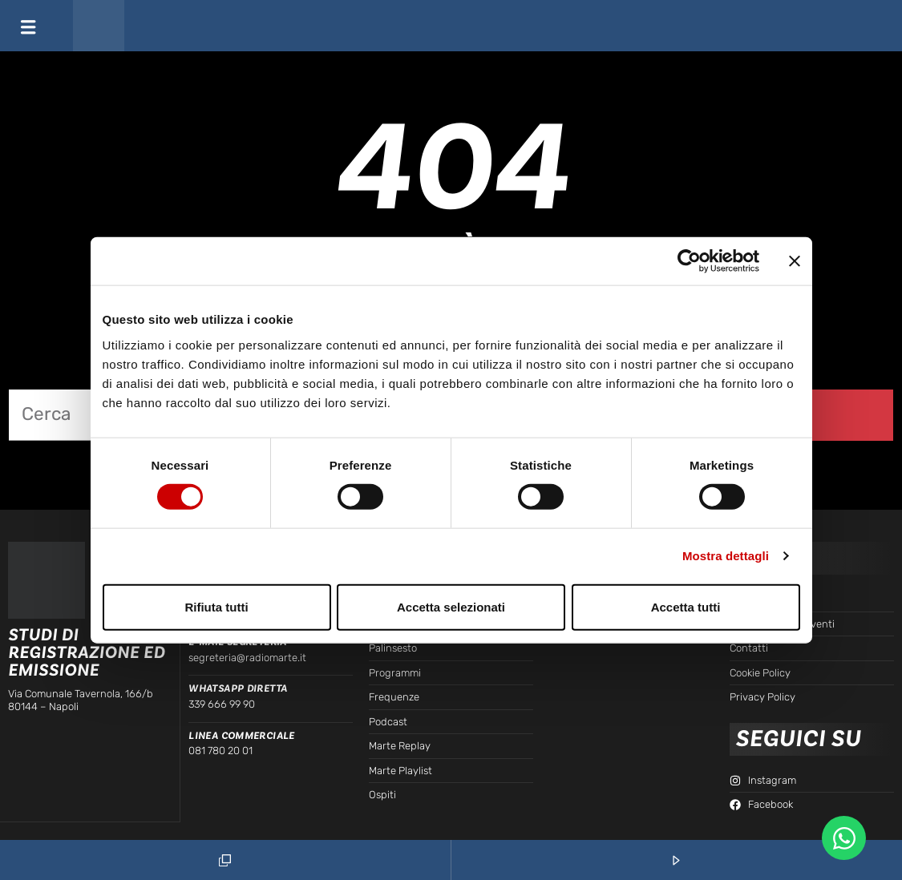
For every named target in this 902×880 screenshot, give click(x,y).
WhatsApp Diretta (237, 688)
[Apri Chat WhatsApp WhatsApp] (844, 838)
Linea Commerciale (241, 735)
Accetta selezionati (451, 606)
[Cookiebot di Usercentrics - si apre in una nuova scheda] (689, 261)
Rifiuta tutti (216, 606)
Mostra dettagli (725, 556)
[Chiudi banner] (794, 261)
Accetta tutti (686, 606)
